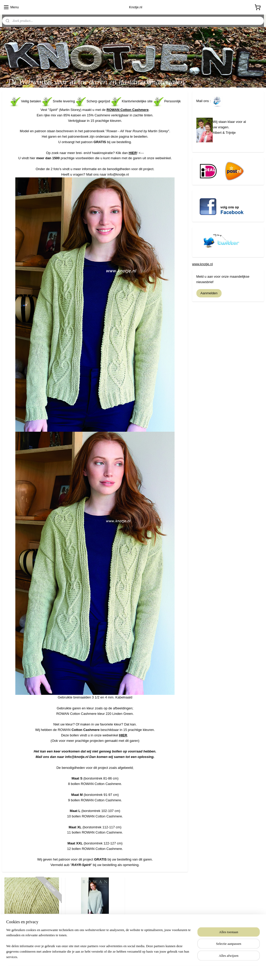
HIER (133, 153)
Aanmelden (209, 293)
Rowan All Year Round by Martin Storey (95, 925)
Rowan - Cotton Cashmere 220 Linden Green (31, 925)
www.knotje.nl (202, 264)
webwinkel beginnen (140, 956)
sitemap (114, 956)
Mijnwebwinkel (180, 956)
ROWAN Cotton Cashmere (128, 110)
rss (123, 956)
